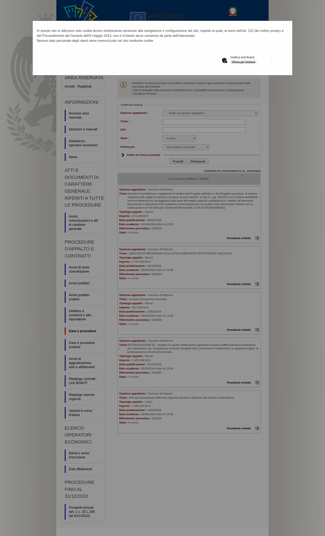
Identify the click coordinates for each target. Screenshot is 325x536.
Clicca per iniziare (243, 62)
